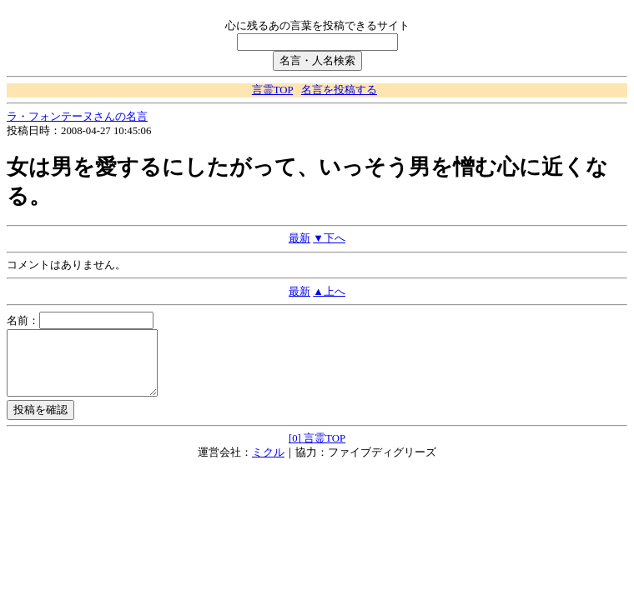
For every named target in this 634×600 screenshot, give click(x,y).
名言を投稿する (339, 90)
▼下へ (329, 238)
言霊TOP (272, 90)
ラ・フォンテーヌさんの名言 (77, 116)
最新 (299, 238)
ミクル (268, 465)
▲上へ (329, 292)
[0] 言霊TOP (317, 451)
